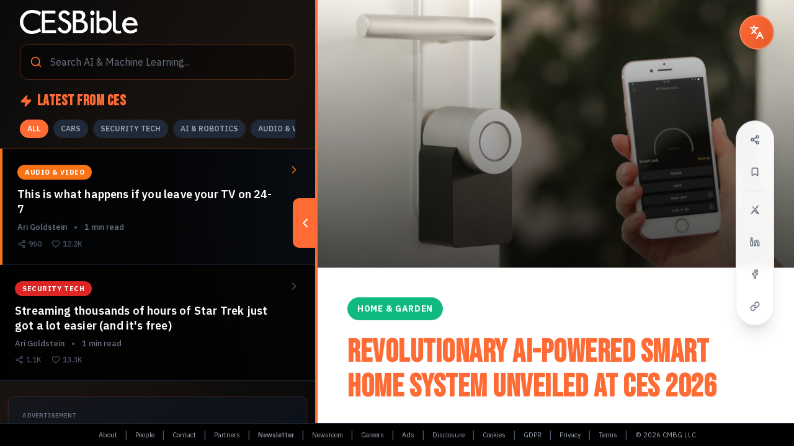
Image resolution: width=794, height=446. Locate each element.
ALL (34, 128)
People (144, 435)
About (108, 435)
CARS (71, 128)
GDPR (533, 435)
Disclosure (448, 435)
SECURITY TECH (130, 128)
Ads (408, 435)
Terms (608, 435)
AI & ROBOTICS (209, 128)
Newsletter (276, 435)
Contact (184, 435)
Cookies (494, 435)
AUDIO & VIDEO (287, 128)
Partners (227, 435)
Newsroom (327, 435)
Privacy (570, 435)
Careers (372, 435)
